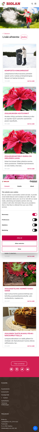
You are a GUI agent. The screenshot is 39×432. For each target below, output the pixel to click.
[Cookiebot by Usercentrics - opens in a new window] (29, 182)
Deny (19, 249)
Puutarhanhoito (5, 389)
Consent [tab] (7, 186)
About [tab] (32, 186)
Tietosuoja (4, 403)
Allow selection (19, 243)
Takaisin (6, 33)
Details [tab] (19, 186)
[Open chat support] (35, 428)
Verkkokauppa (5, 405)
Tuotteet (4, 398)
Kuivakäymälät (5, 395)
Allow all (19, 238)
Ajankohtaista (5, 401)
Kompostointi (5, 392)
